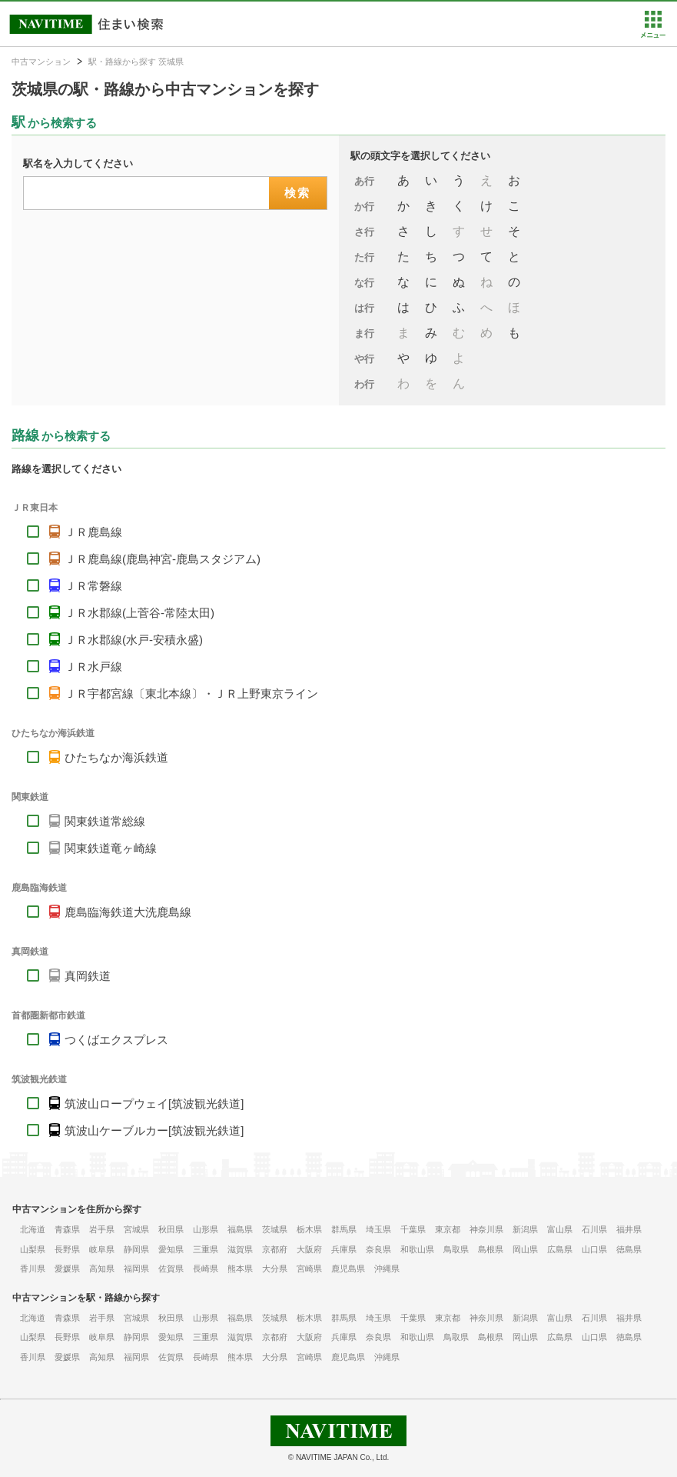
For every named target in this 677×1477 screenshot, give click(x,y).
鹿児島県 (348, 1268)
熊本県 (240, 1268)
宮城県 (136, 1229)
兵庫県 (344, 1249)
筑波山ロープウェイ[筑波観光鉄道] (154, 1103)
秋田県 (171, 1229)
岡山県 (525, 1249)
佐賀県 (171, 1268)
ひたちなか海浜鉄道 (116, 757)
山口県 (594, 1249)
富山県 (559, 1229)
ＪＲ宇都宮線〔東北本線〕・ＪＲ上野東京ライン (191, 693)
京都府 (274, 1249)
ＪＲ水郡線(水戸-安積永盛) (134, 639)
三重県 (205, 1249)
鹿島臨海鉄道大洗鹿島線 (128, 912)
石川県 (594, 1229)
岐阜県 (101, 1249)
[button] (652, 34)
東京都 (447, 1229)
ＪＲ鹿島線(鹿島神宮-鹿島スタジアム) (163, 558)
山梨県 (32, 1249)
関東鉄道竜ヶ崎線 (111, 848)
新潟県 (525, 1229)
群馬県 (344, 1229)
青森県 (67, 1229)
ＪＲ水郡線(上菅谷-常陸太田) (139, 612)
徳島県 (629, 1249)
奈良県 (378, 1249)
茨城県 (274, 1229)
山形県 (205, 1229)
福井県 (629, 1229)
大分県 (274, 1268)
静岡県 (136, 1249)
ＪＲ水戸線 (93, 666)
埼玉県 (378, 1229)
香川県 (32, 1268)
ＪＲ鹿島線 (93, 531)
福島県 (240, 1229)
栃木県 (309, 1229)
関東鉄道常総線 (105, 821)
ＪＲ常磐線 (93, 585)
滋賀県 (240, 1249)
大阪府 (309, 1249)
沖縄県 (387, 1268)
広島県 (559, 1249)
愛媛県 (67, 1268)
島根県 (490, 1249)
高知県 (101, 1268)
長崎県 (205, 1268)
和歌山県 (417, 1249)
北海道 (32, 1229)
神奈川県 (486, 1229)
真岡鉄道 (88, 975)
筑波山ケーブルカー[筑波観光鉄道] (154, 1130)
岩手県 (101, 1229)
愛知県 (171, 1249)
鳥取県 (456, 1249)
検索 (297, 192)
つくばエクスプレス (116, 1039)
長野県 (67, 1249)
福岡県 (136, 1268)
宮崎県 (309, 1268)
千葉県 (413, 1229)
